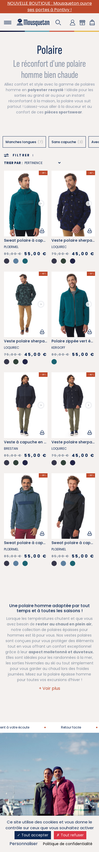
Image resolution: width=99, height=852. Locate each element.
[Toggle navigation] (7, 22)
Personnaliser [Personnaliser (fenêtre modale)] (24, 844)
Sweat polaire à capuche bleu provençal (43, 542)
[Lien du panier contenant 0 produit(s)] (92, 22)
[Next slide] (41, 203)
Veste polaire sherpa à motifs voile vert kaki (46, 341)
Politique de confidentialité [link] (67, 843)
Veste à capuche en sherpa (31, 442)
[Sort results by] (42, 162)
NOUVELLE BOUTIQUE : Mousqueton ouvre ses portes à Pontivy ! (49, 6)
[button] (58, 22)
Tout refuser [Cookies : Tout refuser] (70, 835)
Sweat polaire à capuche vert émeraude (43, 240)
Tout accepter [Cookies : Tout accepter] (32, 835)
